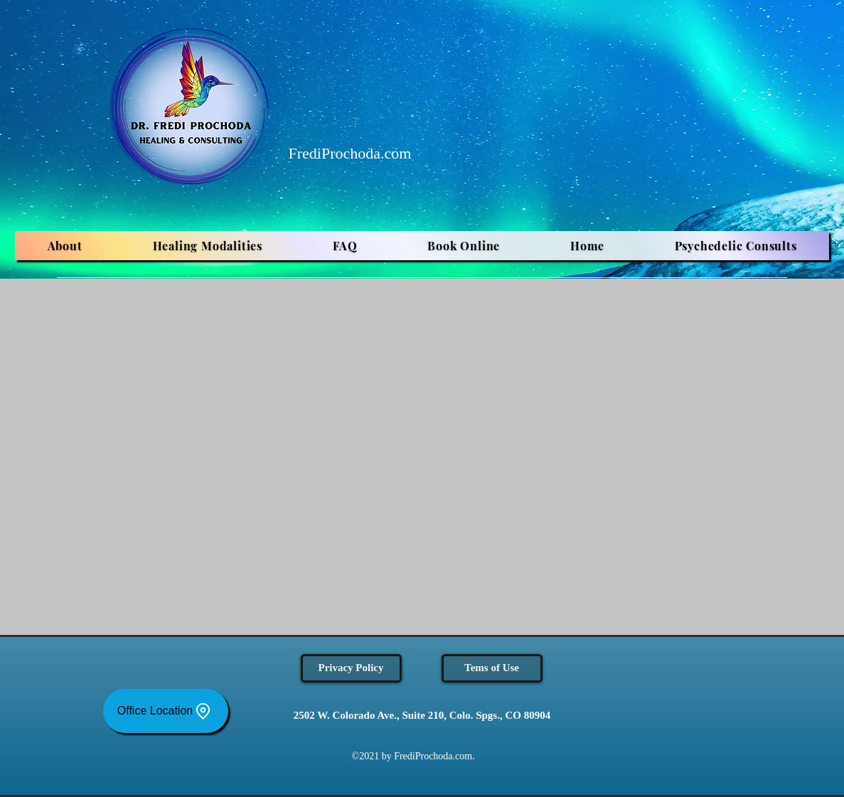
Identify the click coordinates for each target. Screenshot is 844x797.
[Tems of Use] (492, 668)
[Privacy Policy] (351, 668)
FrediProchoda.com (350, 153)
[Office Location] (165, 711)
